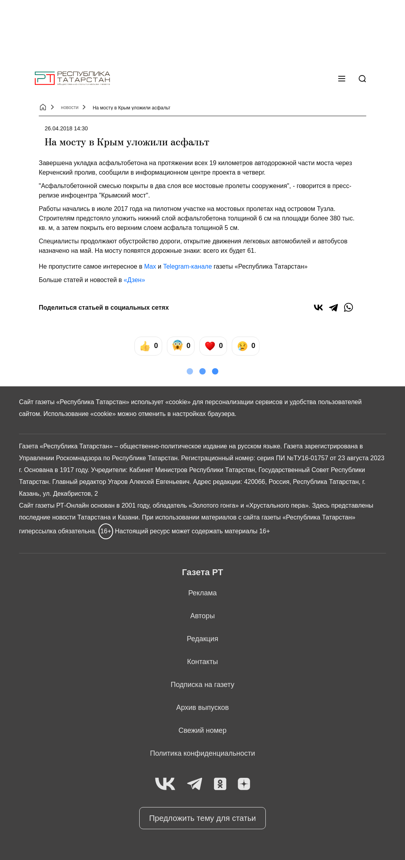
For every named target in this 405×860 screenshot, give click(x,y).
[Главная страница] (72, 78)
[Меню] (342, 79)
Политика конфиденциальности (202, 753)
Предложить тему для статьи (202, 818)
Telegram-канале (187, 266)
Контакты (202, 662)
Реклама (202, 593)
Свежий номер (202, 730)
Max (150, 266)
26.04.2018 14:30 (66, 128)
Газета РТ (202, 572)
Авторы (202, 616)
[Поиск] (362, 79)
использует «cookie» (161, 402)
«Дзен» (134, 280)
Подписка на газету (203, 685)
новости (69, 107)
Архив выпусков (202, 707)
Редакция (202, 639)
